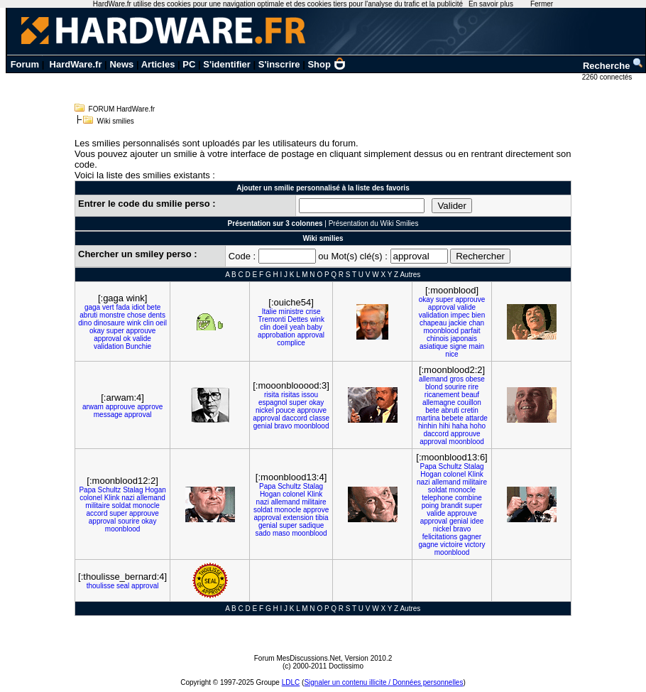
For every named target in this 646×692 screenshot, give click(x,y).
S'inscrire (279, 64)
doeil (280, 327)
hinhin (427, 426)
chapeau (433, 323)
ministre (291, 311)
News (121, 64)
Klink (112, 498)
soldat (121, 505)
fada (122, 307)
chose (136, 315)
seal (122, 586)
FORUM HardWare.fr (122, 109)
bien (478, 315)
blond (433, 387)
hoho (478, 426)
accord (96, 513)
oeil (161, 323)
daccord (294, 418)
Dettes (298, 319)
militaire (97, 505)
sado (263, 533)
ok (127, 338)
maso (281, 533)
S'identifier (227, 64)
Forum (25, 64)
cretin (469, 410)
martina (427, 418)
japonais (464, 338)
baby (314, 327)
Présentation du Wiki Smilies (374, 223)
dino (85, 323)
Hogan (155, 490)
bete (153, 307)
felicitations (439, 537)
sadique (311, 525)
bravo (283, 426)
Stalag (133, 490)
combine (468, 498)
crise (312, 311)
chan (476, 323)
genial (263, 426)
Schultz (109, 490)
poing (430, 505)
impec (460, 315)
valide (142, 338)
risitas (290, 395)
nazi (127, 498)
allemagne (438, 402)
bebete (453, 418)
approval (107, 338)
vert (108, 307)
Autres (410, 275)
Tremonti (271, 319)
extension (298, 517)
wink (134, 323)
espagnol (273, 402)
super (115, 331)
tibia (321, 517)
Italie (269, 311)
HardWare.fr (76, 64)
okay (96, 331)
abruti (88, 315)
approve (150, 407)
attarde (477, 418)
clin (148, 323)
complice (291, 343)
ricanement (442, 395)
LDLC (291, 682)
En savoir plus (491, 4)
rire (473, 387)
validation (109, 346)
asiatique (434, 346)
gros (456, 379)
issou (310, 395)
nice (451, 354)
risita (271, 395)
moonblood (440, 331)
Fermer (541, 4)
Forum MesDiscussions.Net (297, 658)
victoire (451, 544)
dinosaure (109, 323)
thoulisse (100, 586)
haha (460, 426)
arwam (93, 407)
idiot (138, 307)
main (476, 346)
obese (475, 379)
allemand (433, 379)
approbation (276, 335)
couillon (469, 402)
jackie (458, 323)
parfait (471, 331)
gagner (470, 537)
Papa (87, 490)
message (108, 414)
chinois (438, 338)
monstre (112, 315)
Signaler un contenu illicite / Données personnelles (383, 682)
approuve (141, 331)
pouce (285, 410)
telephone (437, 498)
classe (319, 418)
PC (188, 64)
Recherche (613, 65)
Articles (158, 64)
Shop (326, 64)
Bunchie (138, 346)
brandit (452, 505)
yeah (297, 327)
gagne (429, 544)
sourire (455, 387)
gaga (92, 307)
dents (156, 315)
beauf (470, 395)
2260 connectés (608, 77)
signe (458, 346)
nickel (265, 410)
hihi (444, 426)
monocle (146, 505)
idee (476, 521)
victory (475, 544)
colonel (91, 498)
